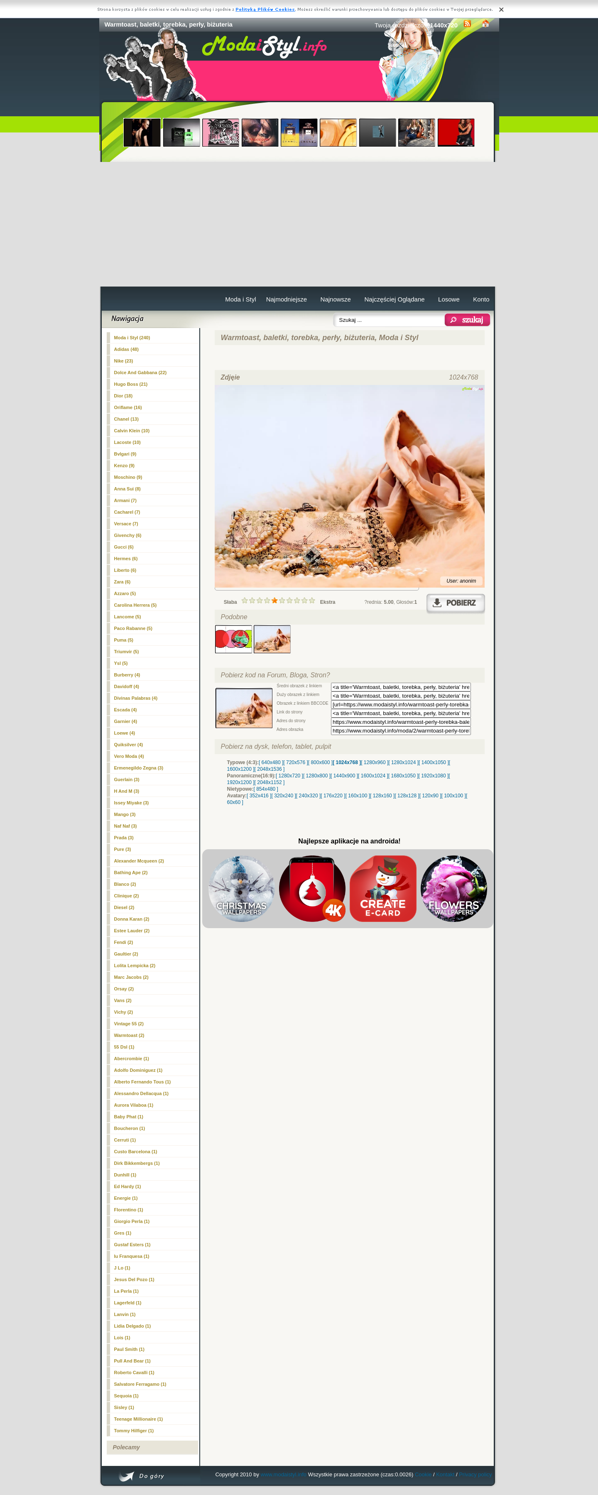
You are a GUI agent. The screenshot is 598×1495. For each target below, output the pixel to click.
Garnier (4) (125, 721)
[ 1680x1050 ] (403, 776)
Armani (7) (125, 500)
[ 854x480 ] (266, 789)
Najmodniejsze (286, 299)
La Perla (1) (126, 1291)
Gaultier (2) (126, 953)
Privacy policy (475, 1474)
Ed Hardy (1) (127, 1186)
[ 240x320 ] (308, 796)
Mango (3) (125, 814)
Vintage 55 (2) (129, 1023)
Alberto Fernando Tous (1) (142, 1081)
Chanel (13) (126, 419)
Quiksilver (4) (128, 744)
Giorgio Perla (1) (132, 1221)
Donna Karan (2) (132, 919)
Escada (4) (125, 709)
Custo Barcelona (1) (135, 1151)
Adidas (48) (126, 349)
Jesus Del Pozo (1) (134, 1279)
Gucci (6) (124, 546)
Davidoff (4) (127, 686)
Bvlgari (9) (125, 453)
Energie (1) (126, 1198)
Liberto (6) (125, 570)
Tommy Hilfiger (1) (134, 1430)
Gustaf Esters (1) (132, 1244)
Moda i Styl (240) (132, 337)
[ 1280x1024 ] (403, 762)
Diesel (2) (124, 907)
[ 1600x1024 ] (373, 776)
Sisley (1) (124, 1407)
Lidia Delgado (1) (132, 1325)
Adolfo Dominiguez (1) (138, 1070)
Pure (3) (122, 849)
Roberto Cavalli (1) (134, 1372)
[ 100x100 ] (453, 796)
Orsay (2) (124, 988)
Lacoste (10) (127, 442)
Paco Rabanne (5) (133, 628)
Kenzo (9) (124, 465)
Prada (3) (124, 837)
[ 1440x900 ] (344, 776)
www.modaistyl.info (284, 1474)
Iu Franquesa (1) (132, 1256)
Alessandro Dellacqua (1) (141, 1093)
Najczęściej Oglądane (394, 299)
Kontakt (445, 1474)
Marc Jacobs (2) (131, 977)
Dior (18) (123, 395)
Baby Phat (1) (128, 1116)
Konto (481, 299)
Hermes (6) (126, 558)
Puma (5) (123, 639)
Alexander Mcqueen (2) (139, 860)
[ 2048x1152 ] (270, 782)
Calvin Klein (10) (132, 430)
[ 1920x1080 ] (434, 776)
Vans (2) (123, 1000)
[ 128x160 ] (382, 796)
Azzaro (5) (125, 593)
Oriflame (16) (128, 407)
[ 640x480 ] (271, 762)
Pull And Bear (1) (132, 1360)
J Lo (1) (122, 1267)
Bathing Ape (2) (131, 872)
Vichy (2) (123, 1012)
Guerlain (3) (127, 779)
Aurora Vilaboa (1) (134, 1105)
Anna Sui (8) (127, 488)
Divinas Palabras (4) (136, 698)
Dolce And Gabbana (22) (140, 372)
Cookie (423, 1474)
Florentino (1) (128, 1209)
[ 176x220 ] (333, 796)
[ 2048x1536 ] (270, 769)
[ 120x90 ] (430, 796)
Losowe (449, 299)
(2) (129, 1035)
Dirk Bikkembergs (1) (137, 1163)
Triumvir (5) (126, 651)
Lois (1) (122, 1337)
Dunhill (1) (125, 1174)
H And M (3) (127, 791)
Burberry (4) (127, 674)
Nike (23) (123, 360)
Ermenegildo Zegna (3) (139, 767)
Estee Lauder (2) (132, 930)
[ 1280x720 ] (289, 776)
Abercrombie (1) (131, 1058)
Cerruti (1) (125, 1139)
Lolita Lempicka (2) (135, 965)
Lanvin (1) (125, 1314)
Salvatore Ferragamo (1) (140, 1384)
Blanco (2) (125, 884)
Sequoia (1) (126, 1395)
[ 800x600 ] (320, 762)
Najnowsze (336, 299)
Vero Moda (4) (129, 756)
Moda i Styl (240, 299)
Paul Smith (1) (129, 1349)
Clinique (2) (126, 895)
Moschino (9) (128, 477)
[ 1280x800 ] (317, 776)
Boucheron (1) (129, 1128)
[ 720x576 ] (295, 762)
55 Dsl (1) (124, 1046)
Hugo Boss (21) (131, 384)
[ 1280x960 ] (374, 762)
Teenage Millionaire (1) (138, 1419)
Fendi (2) (123, 942)
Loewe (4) (124, 732)
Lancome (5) (127, 616)
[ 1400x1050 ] (434, 762)
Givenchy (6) (128, 535)
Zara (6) (122, 581)
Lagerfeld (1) (128, 1302)
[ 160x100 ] (358, 796)
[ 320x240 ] (283, 796)
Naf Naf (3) (125, 825)
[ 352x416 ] (259, 796)
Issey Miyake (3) (131, 802)
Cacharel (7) (127, 512)
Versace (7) (126, 523)
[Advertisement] (299, 224)
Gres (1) (123, 1232)
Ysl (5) (121, 663)
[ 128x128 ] (407, 796)
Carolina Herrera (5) (135, 605)
